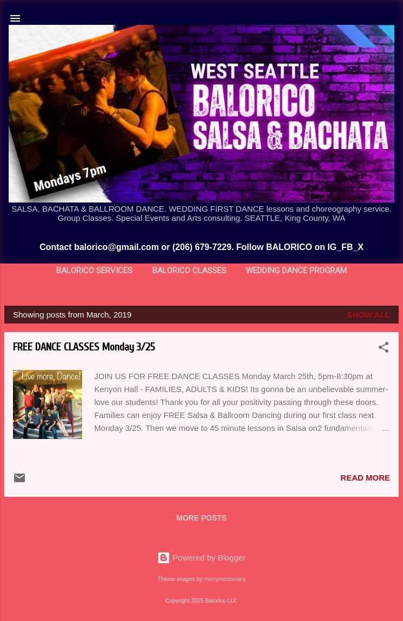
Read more (365, 477)
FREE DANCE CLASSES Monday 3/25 (84, 347)
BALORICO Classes (189, 270)
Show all (368, 314)
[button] (383, 349)
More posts (201, 518)
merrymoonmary (224, 579)
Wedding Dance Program (296, 270)
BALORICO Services (94, 270)
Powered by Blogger (201, 557)
